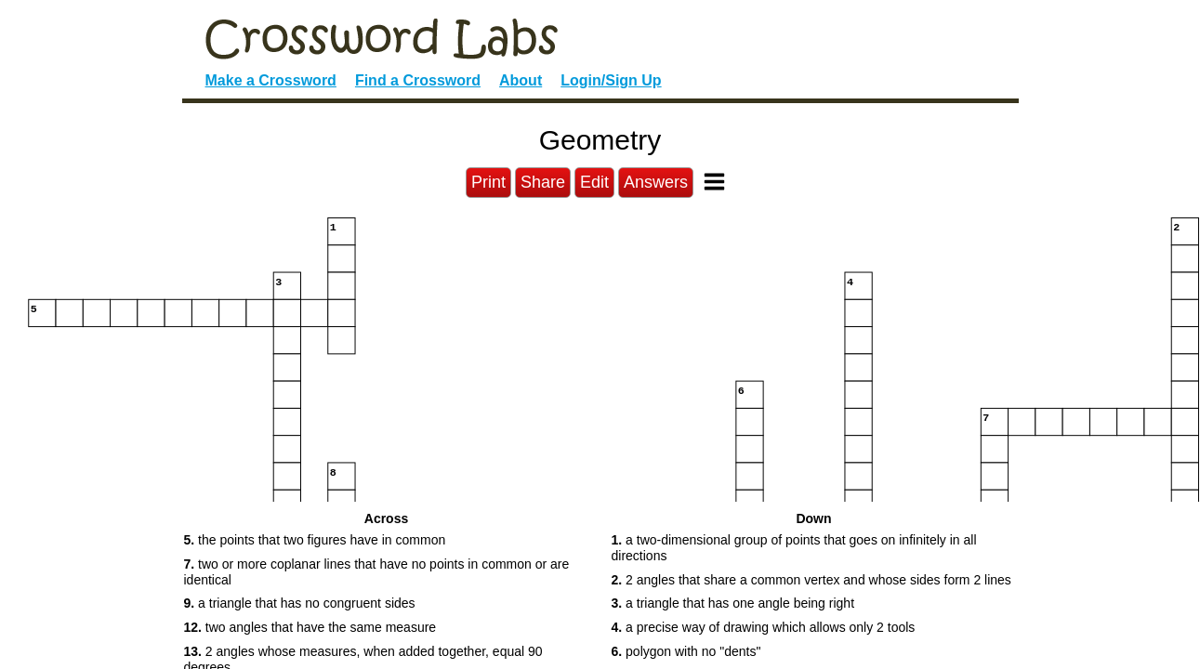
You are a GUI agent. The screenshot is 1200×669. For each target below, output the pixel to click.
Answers (656, 182)
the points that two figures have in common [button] (315, 539)
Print (488, 182)
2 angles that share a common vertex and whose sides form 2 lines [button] (811, 579)
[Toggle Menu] (714, 181)
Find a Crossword (418, 80)
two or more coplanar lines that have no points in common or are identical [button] (377, 572)
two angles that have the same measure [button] (310, 627)
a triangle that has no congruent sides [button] (299, 603)
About (520, 80)
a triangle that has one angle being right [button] (733, 603)
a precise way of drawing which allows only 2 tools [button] (764, 627)
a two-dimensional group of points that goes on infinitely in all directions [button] (794, 547)
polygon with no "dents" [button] (686, 651)
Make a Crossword (270, 80)
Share (543, 182)
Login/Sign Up (610, 80)
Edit (594, 182)
